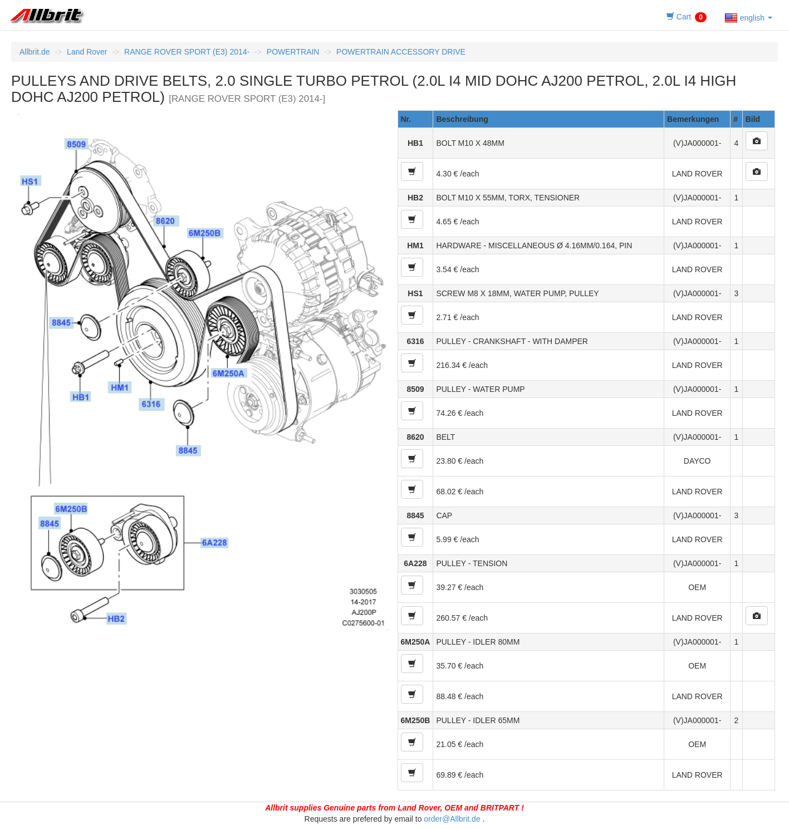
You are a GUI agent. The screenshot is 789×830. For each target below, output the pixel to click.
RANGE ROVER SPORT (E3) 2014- (186, 51)
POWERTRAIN (293, 51)
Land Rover (87, 51)
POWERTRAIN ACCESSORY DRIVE (400, 51)
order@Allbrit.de (452, 818)
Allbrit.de (34, 51)
